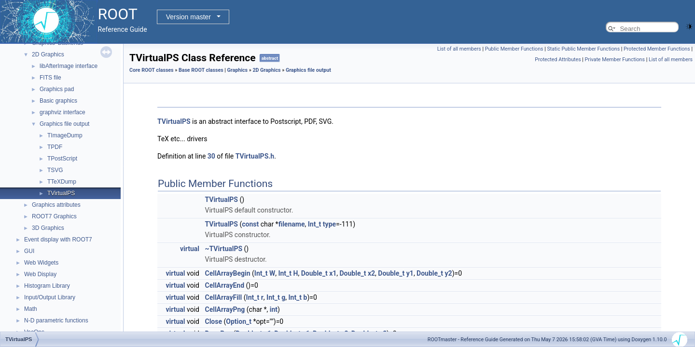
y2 (448, 273)
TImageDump (65, 135)
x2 (371, 273)
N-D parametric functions (56, 320)
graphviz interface (62, 112)
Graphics (237, 70)
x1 (332, 273)
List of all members (459, 49)
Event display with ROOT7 (58, 239)
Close (213, 321)
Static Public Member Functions (583, 49)
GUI (29, 251)
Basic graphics (58, 100)
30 (211, 156)
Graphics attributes (56, 204)
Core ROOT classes (151, 70)
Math (30, 309)
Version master (188, 17)
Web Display (40, 274)
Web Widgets (41, 262)
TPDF (54, 147)
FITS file (50, 77)
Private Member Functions (615, 59)
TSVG (55, 170)
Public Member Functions (514, 49)
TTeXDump (61, 181)
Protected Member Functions (657, 49)
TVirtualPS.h (255, 156)
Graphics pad (57, 89)
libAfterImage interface (68, 66)
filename (291, 224)
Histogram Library (47, 285)
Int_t (314, 224)
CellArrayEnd (224, 285)
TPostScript (62, 158)
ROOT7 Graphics (54, 216)
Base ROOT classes (201, 70)
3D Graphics (48, 228)
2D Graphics (48, 54)
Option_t (238, 321)
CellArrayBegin (227, 273)
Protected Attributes (558, 59)
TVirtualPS (61, 193)
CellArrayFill (223, 297)
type (329, 224)
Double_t (314, 273)
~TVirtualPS (223, 249)
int (274, 309)
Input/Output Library (49, 297)
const (250, 224)
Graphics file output (64, 123)
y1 (410, 273)
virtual (189, 249)
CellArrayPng (225, 309)
